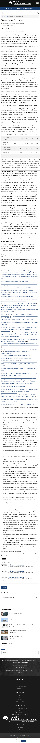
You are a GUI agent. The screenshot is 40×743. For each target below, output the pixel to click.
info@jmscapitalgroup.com (25, 8)
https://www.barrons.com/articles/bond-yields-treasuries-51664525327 (19, 350)
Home (3, 16)
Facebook (21, 724)
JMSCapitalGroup (21, 23)
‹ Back (4, 587)
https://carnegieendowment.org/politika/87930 (13, 386)
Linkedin (21, 730)
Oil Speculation (13, 619)
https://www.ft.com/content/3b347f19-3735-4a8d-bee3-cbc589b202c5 (18, 304)
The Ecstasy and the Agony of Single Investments (21, 624)
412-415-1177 (10, 8)
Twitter (21, 727)
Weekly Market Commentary (16, 565)
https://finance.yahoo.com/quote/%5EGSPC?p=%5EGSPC (15, 281)
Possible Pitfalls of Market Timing (17, 630)
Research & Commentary (8, 25)
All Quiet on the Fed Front (15, 613)
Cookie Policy (17, 741)
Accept (23, 741)
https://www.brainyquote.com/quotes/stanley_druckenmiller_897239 (18, 404)
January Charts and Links (15, 636)
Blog (8, 16)
